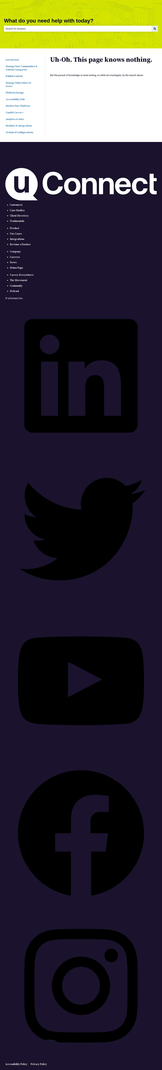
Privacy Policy (38, 1064)
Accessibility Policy (16, 1064)
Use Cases (16, 233)
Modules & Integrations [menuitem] (19, 125)
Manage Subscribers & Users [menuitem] (18, 84)
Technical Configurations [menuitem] (19, 132)
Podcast (14, 291)
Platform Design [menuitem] (15, 92)
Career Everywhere (22, 275)
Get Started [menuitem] (12, 59)
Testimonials (17, 221)
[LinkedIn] (81, 450)
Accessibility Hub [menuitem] (15, 99)
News (13, 262)
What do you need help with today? (49, 21)
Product (14, 228)
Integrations (17, 239)
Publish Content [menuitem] (14, 76)
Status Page (16, 267)
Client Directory (19, 215)
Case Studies (17, 210)
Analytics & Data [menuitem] (15, 119)
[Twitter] (81, 603)
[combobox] (78, 29)
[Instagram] (81, 1060)
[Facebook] (81, 908)
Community (16, 285)
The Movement (18, 280)
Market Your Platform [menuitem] (18, 105)
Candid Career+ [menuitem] (15, 112)
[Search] (155, 29)
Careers (15, 257)
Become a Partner (20, 244)
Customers (16, 205)
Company (15, 251)
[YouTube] (81, 755)
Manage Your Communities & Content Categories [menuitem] (21, 68)
